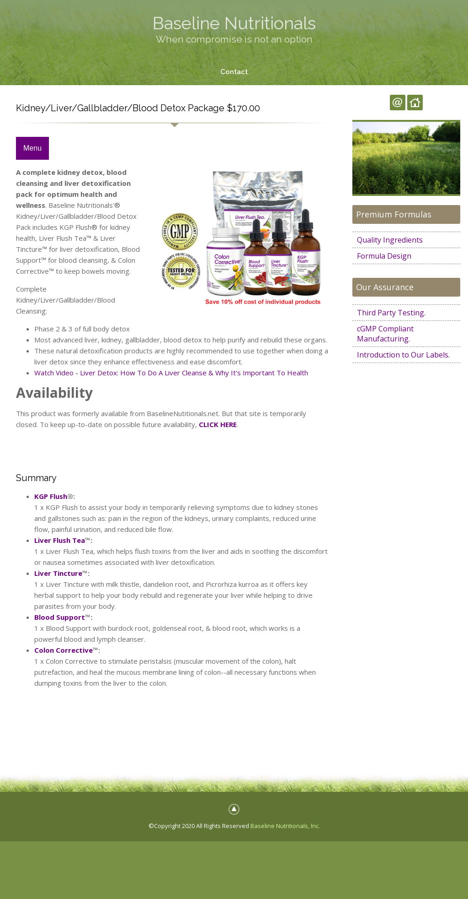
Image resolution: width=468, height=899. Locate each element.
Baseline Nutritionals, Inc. (285, 826)
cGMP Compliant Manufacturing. (385, 334)
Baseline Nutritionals (234, 23)
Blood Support (59, 617)
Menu (32, 148)
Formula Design (384, 256)
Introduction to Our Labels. (403, 355)
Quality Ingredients (390, 240)
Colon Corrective (63, 650)
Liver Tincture (58, 573)
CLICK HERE (218, 424)
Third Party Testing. (391, 313)
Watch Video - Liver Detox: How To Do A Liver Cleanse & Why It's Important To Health (171, 373)
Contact (234, 72)
